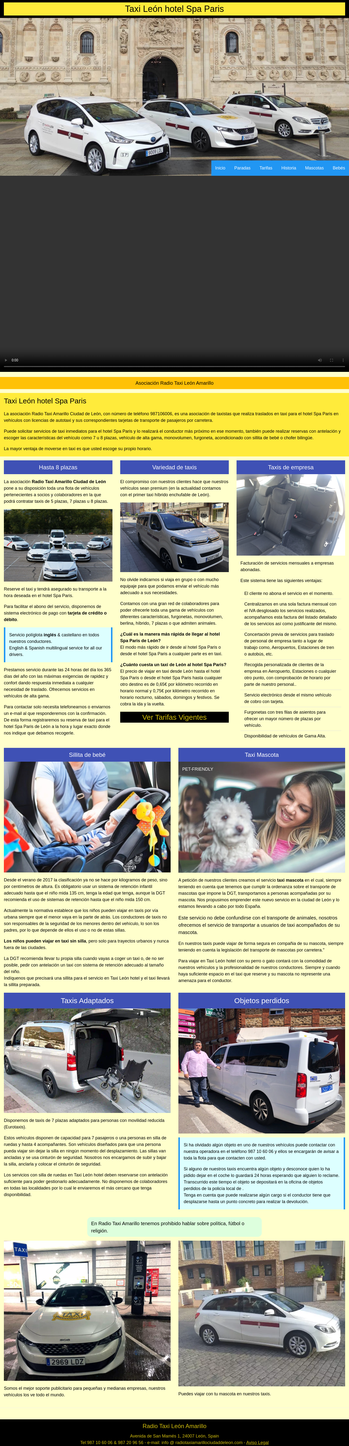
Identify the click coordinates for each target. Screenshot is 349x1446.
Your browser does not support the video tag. (174, 274)
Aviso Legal (257, 1442)
